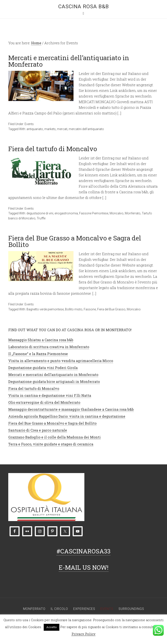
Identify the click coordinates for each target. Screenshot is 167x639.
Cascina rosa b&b (83, 6)
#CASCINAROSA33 (83, 551)
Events (29, 124)
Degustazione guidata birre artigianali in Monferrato (54, 381)
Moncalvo (117, 213)
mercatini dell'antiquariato (86, 129)
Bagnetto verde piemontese (45, 309)
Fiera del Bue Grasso (111, 309)
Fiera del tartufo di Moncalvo (52, 148)
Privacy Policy (83, 634)
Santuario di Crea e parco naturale (37, 430)
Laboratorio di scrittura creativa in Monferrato (48, 346)
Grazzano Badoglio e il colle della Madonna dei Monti (54, 437)
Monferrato (132, 213)
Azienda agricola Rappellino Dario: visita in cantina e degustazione (66, 416)
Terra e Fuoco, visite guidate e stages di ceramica (50, 444)
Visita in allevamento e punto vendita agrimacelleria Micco (60, 360)
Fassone (90, 309)
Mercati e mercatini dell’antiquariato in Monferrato (68, 60)
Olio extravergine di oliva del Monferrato (44, 402)
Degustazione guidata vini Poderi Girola (43, 367)
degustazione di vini (40, 213)
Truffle (41, 218)
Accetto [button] (51, 627)
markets (50, 129)
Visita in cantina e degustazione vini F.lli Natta (49, 395)
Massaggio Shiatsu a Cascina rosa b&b (40, 340)
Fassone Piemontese (93, 213)
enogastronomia (66, 213)
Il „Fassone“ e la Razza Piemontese (38, 353)
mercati (62, 129)
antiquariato (35, 129)
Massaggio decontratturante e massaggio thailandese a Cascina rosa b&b (71, 409)
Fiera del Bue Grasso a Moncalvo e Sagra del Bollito (74, 241)
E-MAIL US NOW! (84, 567)
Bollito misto (73, 309)
